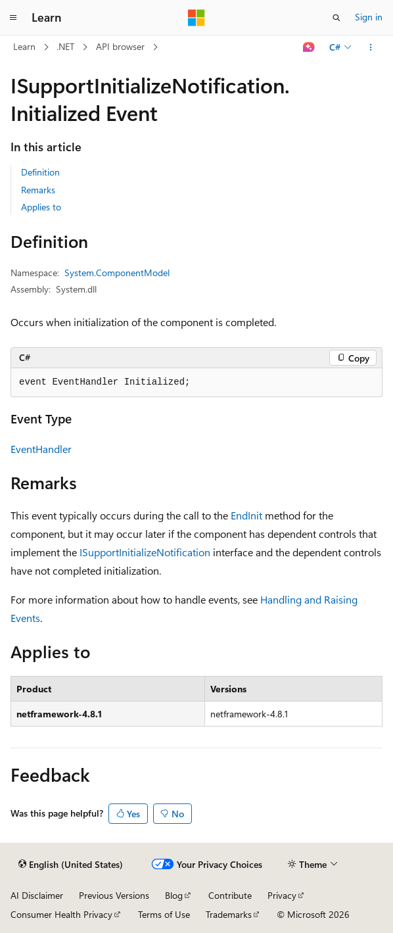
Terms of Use (164, 914)
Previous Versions (114, 895)
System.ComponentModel (117, 272)
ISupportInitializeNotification (145, 552)
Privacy (281, 895)
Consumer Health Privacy (61, 914)
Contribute (230, 895)
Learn (24, 46)
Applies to (41, 207)
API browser (120, 46)
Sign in (368, 17)
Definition (40, 172)
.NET (65, 46)
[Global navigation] (13, 18)
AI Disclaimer (37, 895)
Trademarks (229, 914)
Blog (174, 895)
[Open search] (336, 18)
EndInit (246, 515)
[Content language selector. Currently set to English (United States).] (71, 864)
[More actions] (370, 47)
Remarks (38, 189)
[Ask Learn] (309, 47)
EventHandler (41, 449)
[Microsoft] (196, 17)
